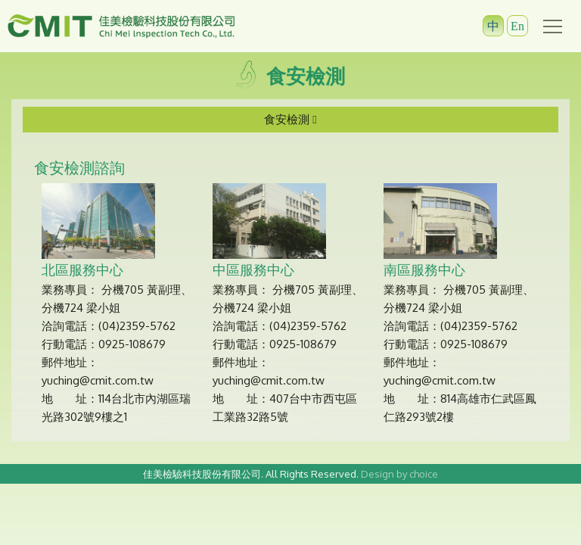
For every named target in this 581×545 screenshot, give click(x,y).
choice (423, 474)
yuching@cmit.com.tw (98, 380)
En (517, 26)
